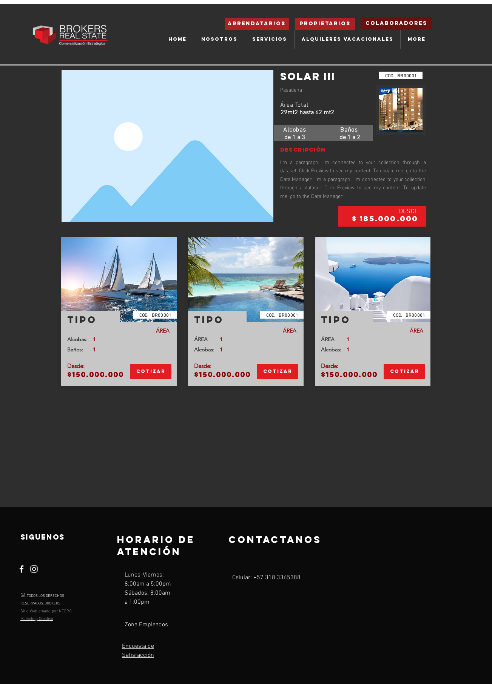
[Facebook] (21, 569)
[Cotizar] (150, 371)
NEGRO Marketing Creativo (46, 614)
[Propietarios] (325, 24)
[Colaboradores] (396, 23)
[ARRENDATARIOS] (257, 24)
